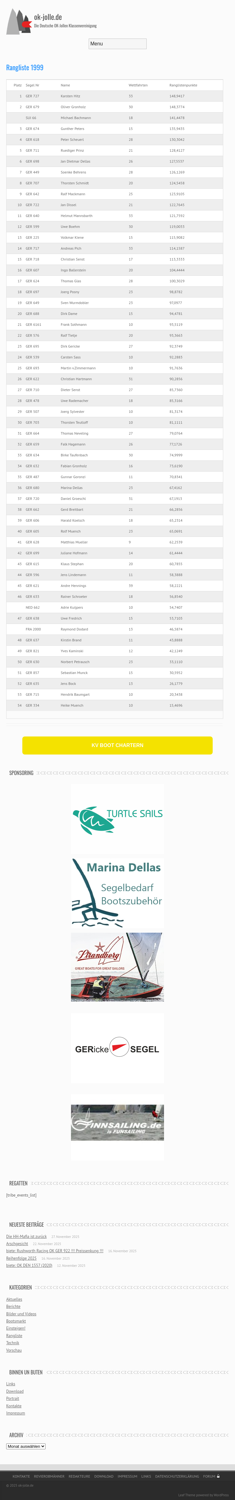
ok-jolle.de (48, 16)
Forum (209, 1476)
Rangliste (14, 1335)
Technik (12, 1342)
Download (15, 1391)
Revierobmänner (49, 1476)
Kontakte (13, 1406)
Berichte (13, 1306)
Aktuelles (14, 1299)
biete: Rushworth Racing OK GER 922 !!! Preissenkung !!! (54, 1250)
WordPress (221, 1495)
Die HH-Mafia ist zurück (26, 1236)
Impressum (15, 1413)
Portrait (12, 1398)
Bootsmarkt (16, 1321)
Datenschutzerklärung (177, 1476)
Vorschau (14, 1350)
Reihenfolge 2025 (21, 1258)
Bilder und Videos (21, 1314)
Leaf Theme (186, 1495)
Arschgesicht (17, 1243)
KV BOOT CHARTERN (117, 745)
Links (10, 1384)
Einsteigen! (15, 1328)
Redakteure (79, 1476)
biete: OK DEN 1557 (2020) (29, 1265)
